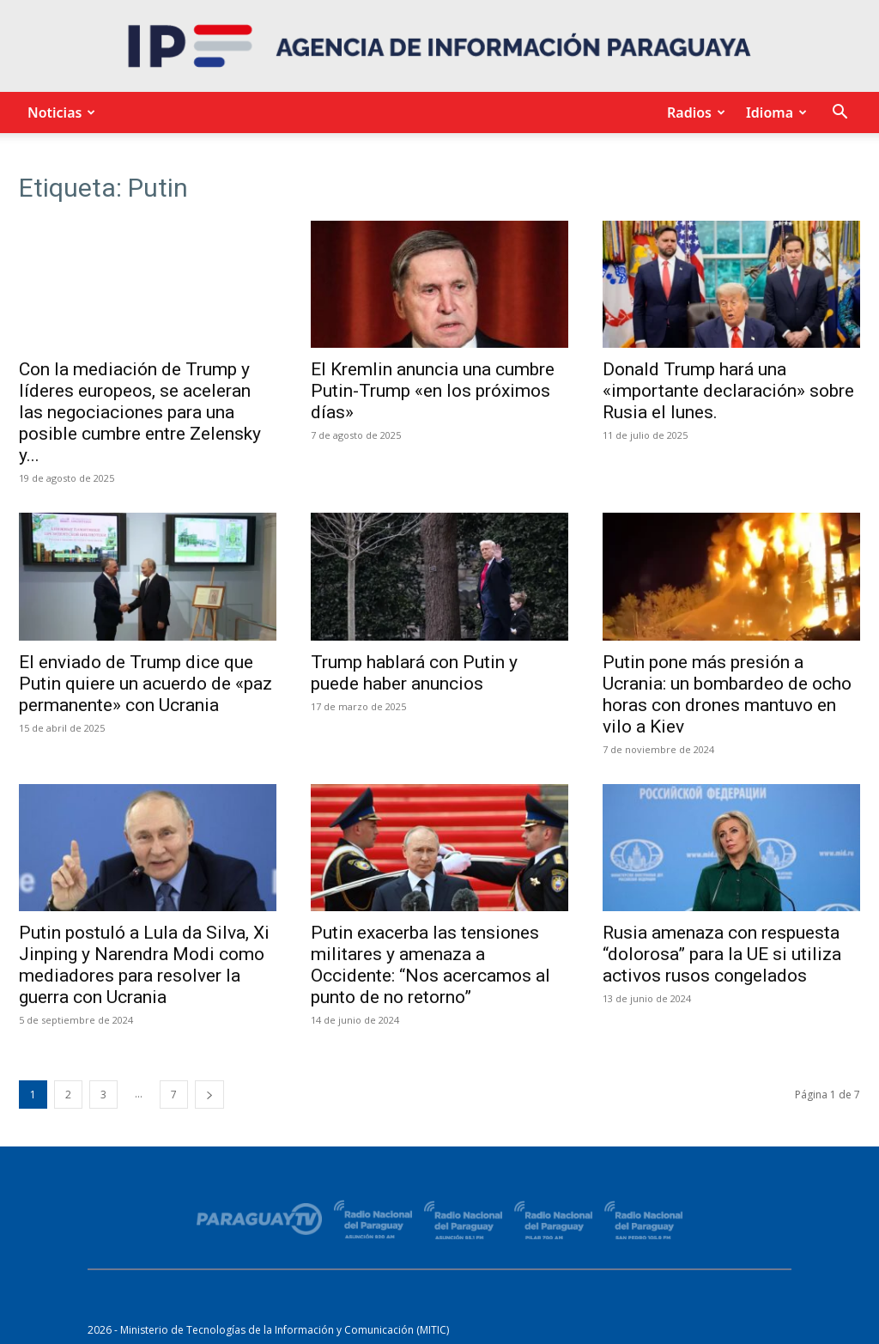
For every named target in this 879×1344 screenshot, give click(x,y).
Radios (693, 112)
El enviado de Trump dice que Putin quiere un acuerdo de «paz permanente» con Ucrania (145, 683)
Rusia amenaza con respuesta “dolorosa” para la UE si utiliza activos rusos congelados (722, 954)
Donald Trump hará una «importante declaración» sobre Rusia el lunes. (728, 391)
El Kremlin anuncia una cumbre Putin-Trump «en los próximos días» (433, 391)
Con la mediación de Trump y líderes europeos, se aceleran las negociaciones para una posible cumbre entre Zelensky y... (140, 412)
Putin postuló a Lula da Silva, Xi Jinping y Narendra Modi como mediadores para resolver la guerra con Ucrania (144, 964)
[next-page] (209, 1094)
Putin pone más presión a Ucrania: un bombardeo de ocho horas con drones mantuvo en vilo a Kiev (727, 694)
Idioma (774, 112)
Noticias (58, 112)
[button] (839, 114)
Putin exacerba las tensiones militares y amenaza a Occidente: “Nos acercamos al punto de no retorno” (430, 964)
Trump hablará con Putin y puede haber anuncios (414, 673)
